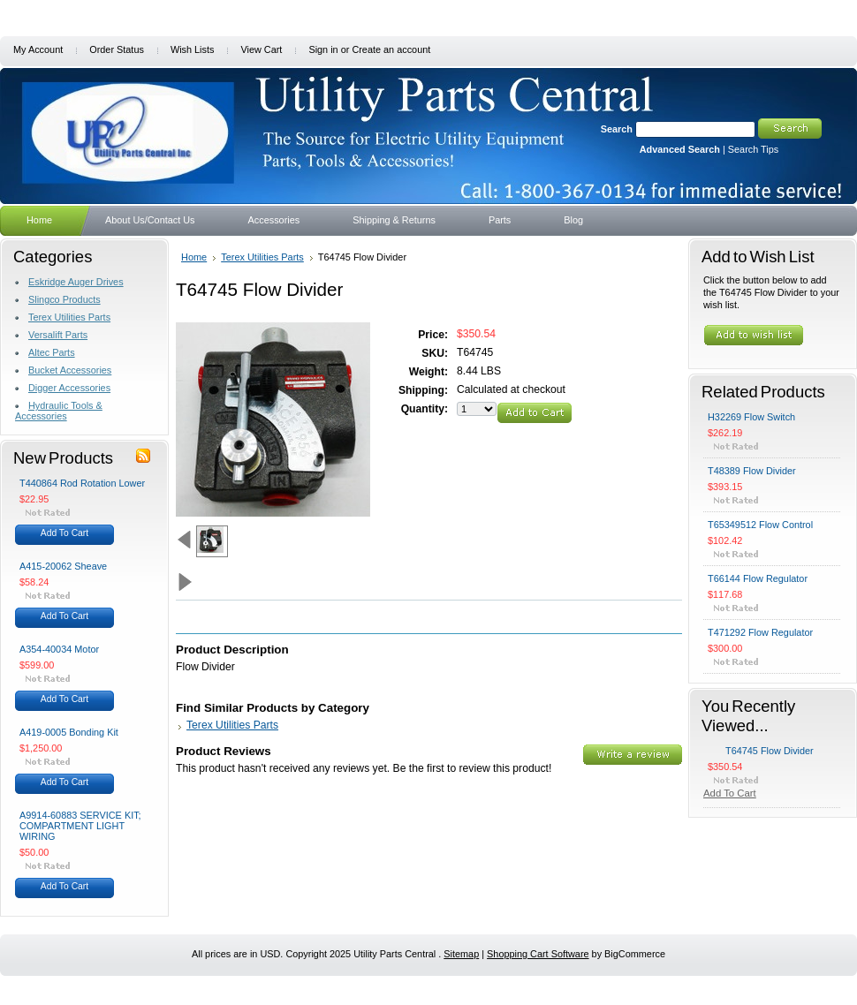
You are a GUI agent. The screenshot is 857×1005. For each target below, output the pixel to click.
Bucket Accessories (69, 370)
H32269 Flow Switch (751, 417)
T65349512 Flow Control (760, 524)
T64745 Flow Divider (769, 750)
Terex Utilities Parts (69, 317)
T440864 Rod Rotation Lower (82, 483)
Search (617, 129)
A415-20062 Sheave (63, 566)
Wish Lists (193, 49)
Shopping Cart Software (537, 953)
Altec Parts (51, 352)
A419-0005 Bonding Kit (68, 732)
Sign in (322, 49)
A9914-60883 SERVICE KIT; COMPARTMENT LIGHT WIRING (80, 826)
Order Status (116, 49)
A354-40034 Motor (59, 649)
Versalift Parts (57, 334)
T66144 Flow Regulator (758, 578)
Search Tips (753, 149)
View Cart (261, 49)
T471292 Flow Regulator (760, 632)
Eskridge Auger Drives (76, 281)
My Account (38, 49)
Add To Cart (64, 533)
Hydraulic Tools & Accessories (58, 410)
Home (194, 257)
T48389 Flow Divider (752, 470)
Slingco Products (64, 299)
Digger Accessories (69, 387)
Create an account (391, 49)
